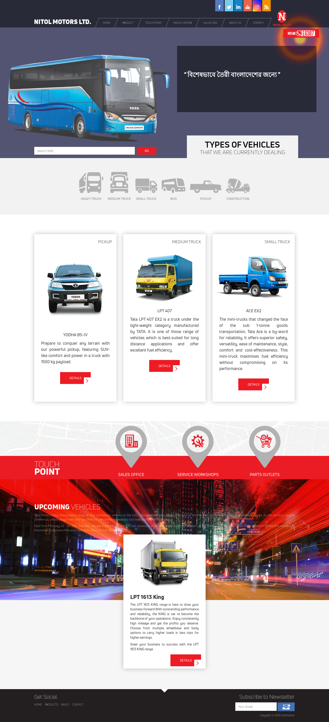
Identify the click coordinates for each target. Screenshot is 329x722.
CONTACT (77, 704)
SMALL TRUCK (146, 189)
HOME (38, 704)
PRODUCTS (51, 704)
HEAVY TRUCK (91, 186)
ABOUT (65, 704)
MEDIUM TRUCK (119, 186)
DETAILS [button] (80, 380)
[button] (128, 22)
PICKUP (206, 190)
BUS (174, 189)
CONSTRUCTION (238, 190)
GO (147, 150)
